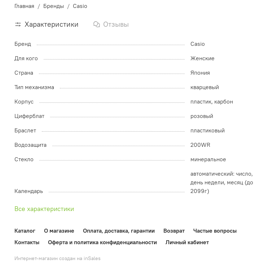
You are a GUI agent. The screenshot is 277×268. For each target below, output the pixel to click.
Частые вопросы (215, 230)
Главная (24, 5)
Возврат (174, 230)
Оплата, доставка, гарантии (119, 230)
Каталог (24, 230)
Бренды (53, 5)
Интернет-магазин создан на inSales (57, 258)
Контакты (26, 242)
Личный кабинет (187, 242)
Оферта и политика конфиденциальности (102, 242)
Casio (80, 5)
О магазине (59, 230)
